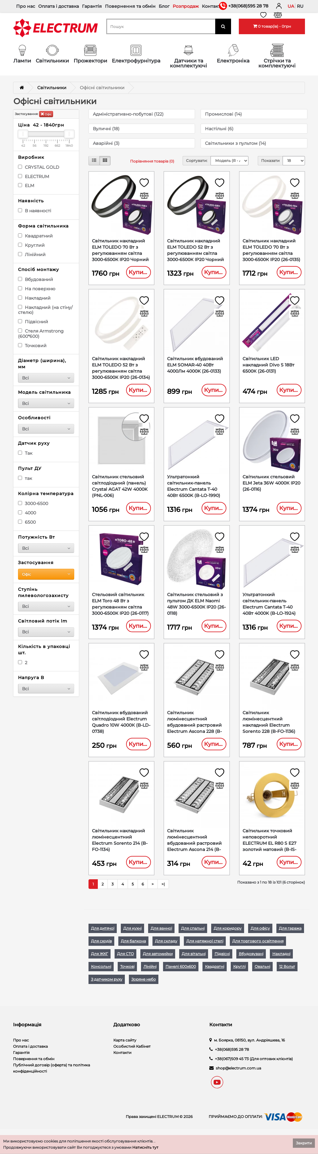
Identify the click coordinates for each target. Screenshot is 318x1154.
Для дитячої (102, 937)
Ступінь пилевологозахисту (43, 592)
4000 (27, 513)
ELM (26, 185)
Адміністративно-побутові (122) (128, 114)
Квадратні (214, 975)
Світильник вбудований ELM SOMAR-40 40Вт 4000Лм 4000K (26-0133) (195, 367)
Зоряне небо (143, 988)
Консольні (101, 975)
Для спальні (193, 937)
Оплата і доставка (58, 6)
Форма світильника (43, 226)
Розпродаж (186, 6)
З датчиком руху (106, 988)
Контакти (212, 6)
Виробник (31, 157)
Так (25, 453)
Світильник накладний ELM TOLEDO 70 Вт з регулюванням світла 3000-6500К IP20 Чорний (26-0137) (120, 253)
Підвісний (33, 321)
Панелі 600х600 (181, 975)
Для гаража (290, 937)
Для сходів (101, 950)
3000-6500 (33, 503)
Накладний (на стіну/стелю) (45, 310)
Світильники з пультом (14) (235, 143)
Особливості (34, 418)
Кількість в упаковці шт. (44, 649)
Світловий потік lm (42, 621)
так (25, 478)
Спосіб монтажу (38, 269)
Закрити (304, 1143)
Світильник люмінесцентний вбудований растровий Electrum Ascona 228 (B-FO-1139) (194, 731)
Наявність (31, 201)
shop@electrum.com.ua (238, 1077)
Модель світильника (44, 392)
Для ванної (161, 937)
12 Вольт (287, 975)
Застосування (36, 562)
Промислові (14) (223, 114)
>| (163, 893)
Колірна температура (46, 493)
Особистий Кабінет (132, 1055)
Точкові (127, 975)
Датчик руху (34, 443)
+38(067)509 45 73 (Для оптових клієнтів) (254, 1067)
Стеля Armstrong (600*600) (41, 333)
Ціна (41, 125)
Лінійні (150, 975)
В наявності (34, 211)
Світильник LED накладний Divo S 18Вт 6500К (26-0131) (268, 367)
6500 (27, 522)
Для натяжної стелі (204, 950)
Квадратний (35, 236)
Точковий (32, 345)
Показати (270, 160)
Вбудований (35, 279)
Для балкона (133, 950)
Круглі (239, 975)
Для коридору (228, 937)
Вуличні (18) (106, 128)
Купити (139, 272)
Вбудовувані (251, 962)
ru (300, 6)
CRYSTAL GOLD (38, 167)
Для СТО (125, 962)
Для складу (166, 950)
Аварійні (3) (106, 143)
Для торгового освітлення (258, 950)
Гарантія (92, 6)
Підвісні (222, 962)
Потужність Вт (36, 537)
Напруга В (31, 677)
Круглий (31, 245)
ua (291, 6)
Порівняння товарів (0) (152, 161)
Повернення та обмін (130, 6)
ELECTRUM (33, 176)
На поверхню (36, 289)
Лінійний (32, 254)
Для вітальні (194, 962)
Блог (164, 6)
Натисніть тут (145, 1147)
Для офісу (260, 937)
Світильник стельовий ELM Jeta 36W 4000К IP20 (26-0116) (271, 486)
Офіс (46, 114)
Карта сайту (124, 1049)
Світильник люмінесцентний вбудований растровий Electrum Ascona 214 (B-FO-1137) (194, 851)
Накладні (281, 962)
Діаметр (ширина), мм (42, 364)
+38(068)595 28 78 (248, 6)
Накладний (34, 298)
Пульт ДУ (30, 468)
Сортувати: (196, 160)
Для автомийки (158, 962)
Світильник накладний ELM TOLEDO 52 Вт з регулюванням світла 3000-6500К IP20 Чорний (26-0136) (195, 253)
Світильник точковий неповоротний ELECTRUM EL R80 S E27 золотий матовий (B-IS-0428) (269, 851)
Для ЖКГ (99, 962)
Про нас (25, 6)
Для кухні (132, 937)
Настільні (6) (219, 128)
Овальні (262, 975)
